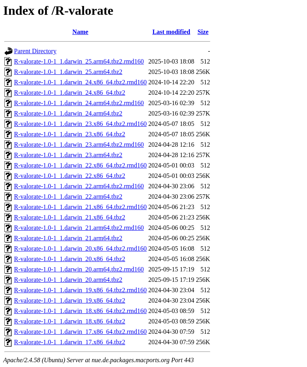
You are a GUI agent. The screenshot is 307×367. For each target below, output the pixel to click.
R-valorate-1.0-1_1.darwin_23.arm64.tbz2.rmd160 (79, 144)
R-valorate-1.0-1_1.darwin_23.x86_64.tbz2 (69, 134)
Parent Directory (35, 51)
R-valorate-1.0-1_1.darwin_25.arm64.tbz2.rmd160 (79, 61)
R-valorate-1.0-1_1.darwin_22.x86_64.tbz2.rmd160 (80, 165)
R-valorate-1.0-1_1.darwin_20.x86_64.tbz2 (69, 258)
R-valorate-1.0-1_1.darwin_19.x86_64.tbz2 (69, 300)
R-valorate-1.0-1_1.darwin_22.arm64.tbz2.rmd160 (79, 186)
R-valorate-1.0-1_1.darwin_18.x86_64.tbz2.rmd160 (80, 310)
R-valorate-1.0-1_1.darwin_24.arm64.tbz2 (68, 113)
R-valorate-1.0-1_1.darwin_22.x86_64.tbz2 (69, 175)
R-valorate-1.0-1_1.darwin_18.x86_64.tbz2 (69, 321)
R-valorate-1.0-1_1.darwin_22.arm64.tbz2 (68, 196)
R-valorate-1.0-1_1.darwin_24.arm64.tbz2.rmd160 (79, 103)
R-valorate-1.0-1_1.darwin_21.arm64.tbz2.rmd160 (79, 227)
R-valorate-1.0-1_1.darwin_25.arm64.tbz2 (68, 71)
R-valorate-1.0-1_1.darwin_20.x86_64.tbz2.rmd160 (80, 248)
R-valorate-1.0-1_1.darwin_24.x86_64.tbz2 (69, 92)
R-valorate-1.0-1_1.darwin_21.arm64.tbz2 (68, 238)
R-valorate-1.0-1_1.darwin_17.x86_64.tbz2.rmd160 (80, 331)
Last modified (171, 31)
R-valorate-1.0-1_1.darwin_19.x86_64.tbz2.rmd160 (80, 290)
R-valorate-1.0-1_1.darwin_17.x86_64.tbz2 (69, 342)
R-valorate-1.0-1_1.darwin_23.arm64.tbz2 (68, 155)
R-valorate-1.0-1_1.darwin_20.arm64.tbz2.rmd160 (79, 269)
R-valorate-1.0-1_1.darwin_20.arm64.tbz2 (68, 279)
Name (80, 31)
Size (203, 31)
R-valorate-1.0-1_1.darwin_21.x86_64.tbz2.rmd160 (80, 206)
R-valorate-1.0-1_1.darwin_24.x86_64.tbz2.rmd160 (80, 82)
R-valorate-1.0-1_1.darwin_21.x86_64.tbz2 (69, 217)
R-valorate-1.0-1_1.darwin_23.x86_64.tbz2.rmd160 (80, 123)
